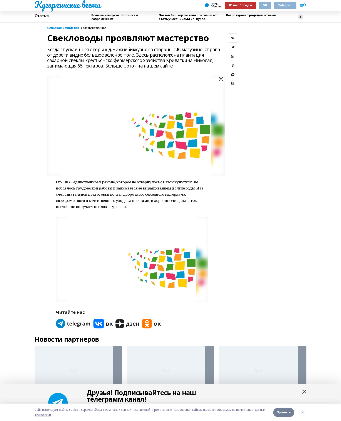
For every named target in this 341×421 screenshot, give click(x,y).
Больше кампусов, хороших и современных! (114, 17)
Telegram (285, 5)
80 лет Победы (240, 5)
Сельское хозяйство (63, 28)
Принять (284, 412)
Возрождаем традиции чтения (251, 15)
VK (265, 5)
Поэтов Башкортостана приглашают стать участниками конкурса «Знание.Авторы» (188, 17)
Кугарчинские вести (67, 4)
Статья (41, 16)
